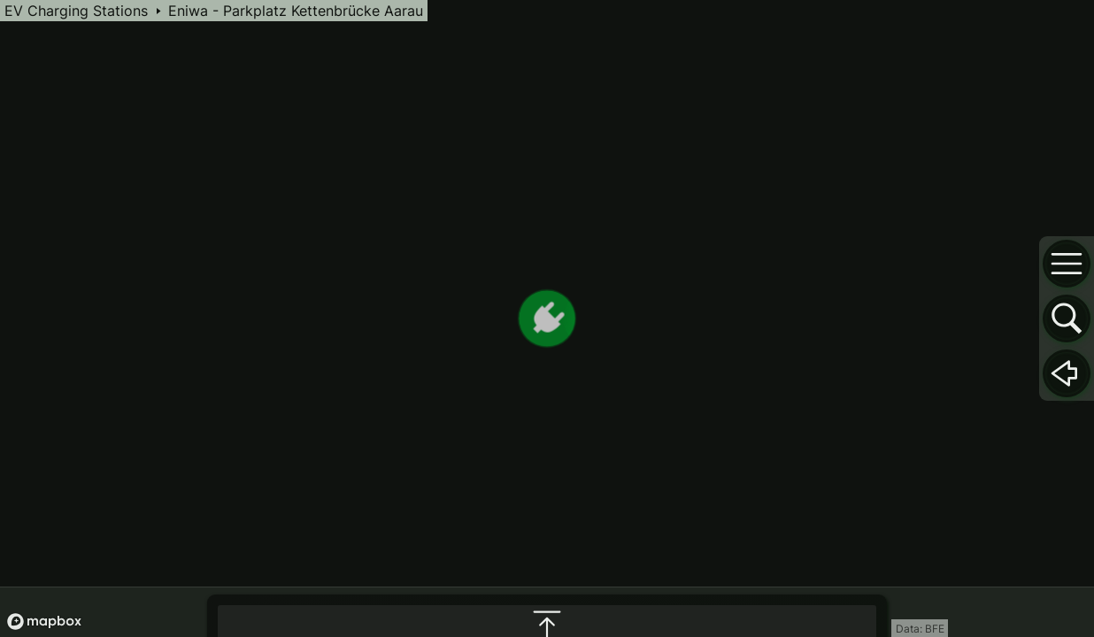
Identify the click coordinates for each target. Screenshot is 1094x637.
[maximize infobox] (547, 445)
